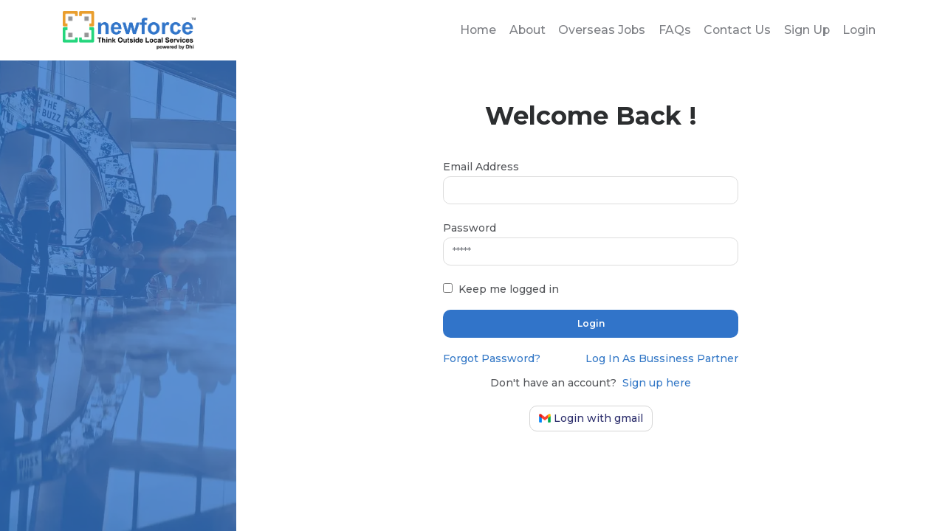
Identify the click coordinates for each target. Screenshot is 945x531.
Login (859, 31)
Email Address (481, 166)
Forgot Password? (491, 358)
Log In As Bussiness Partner (661, 358)
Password (469, 228)
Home (472, 31)
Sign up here (656, 382)
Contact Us (735, 31)
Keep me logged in (508, 289)
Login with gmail (591, 418)
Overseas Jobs (598, 31)
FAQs (672, 31)
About (522, 31)
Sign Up (806, 31)
